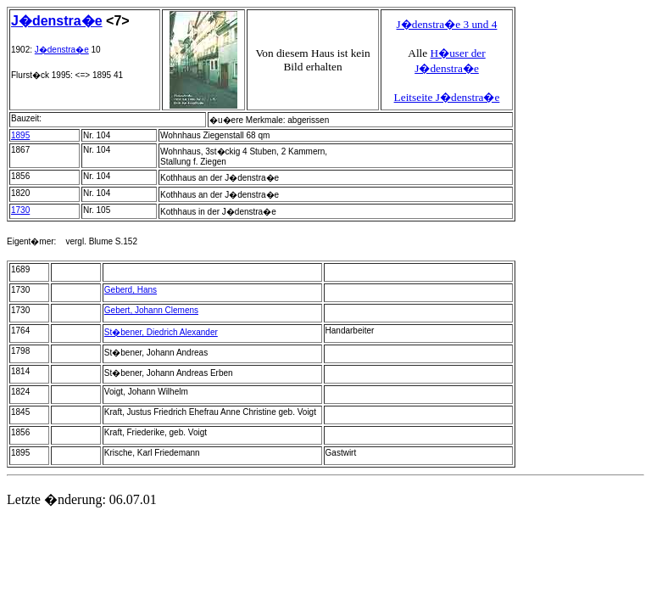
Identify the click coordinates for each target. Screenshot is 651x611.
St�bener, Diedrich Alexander (161, 332)
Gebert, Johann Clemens (151, 310)
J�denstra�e (57, 21)
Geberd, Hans (130, 289)
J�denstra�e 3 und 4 (447, 24)
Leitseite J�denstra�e (447, 97)
